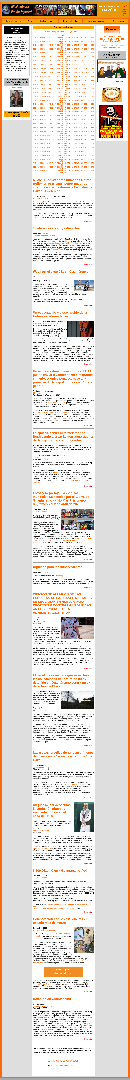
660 (65, 165)
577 (89, 147)
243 (41, 84)
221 (34, 80)
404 (44, 116)
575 (82, 147)
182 (37, 73)
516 (85, 135)
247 (54, 84)
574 (78, 147)
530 (65, 139)
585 (48, 151)
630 (65, 159)
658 (92, 163)
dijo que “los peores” (62, 418)
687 (54, 171)
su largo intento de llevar (42, 848)
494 (78, 132)
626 (51, 159)
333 (75, 100)
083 (41, 53)
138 (92, 61)
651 (68, 163)
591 (68, 151)
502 (37, 135)
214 (78, 76)
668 (58, 167)
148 (58, 65)
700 (65, 173)
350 (65, 104)
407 (54, 116)
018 (92, 37)
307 (54, 96)
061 (34, 49)
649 (61, 163)
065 (48, 49)
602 (37, 155)
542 (37, 143)
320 (65, 98)
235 (82, 80)
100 (65, 55)
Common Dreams (42, 767)
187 (54, 73)
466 (51, 128)
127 (54, 61)
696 (85, 171)
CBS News (37, 393)
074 (78, 49)
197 (89, 73)
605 (48, 155)
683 (41, 171)
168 (58, 69)
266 (51, 88)
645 (48, 163)
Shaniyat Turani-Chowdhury (43, 984)
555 (82, 143)
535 (82, 139)
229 (61, 80)
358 (92, 104)
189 (61, 73)
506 (51, 135)
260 (65, 86)
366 (51, 108)
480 (65, 130)
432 (72, 120)
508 (58, 135)
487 (54, 132)
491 (68, 132)
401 (34, 116)
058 (92, 45)
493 (75, 132)
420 (65, 118)
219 (61, 78)
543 (41, 143)
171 (68, 69)
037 (89, 41)
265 (48, 88)
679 (61, 169)
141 (34, 65)
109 (61, 57)
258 (92, 84)
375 (82, 108)
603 (41, 155)
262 (37, 88)
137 (89, 61)
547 (54, 143)
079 (61, 51)
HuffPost (36, 457)
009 (61, 37)
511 (68, 135)
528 (58, 139)
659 (61, 165)
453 (75, 124)
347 (54, 104)
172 (72, 69)
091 (68, 53)
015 (82, 37)
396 (85, 112)
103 (41, 57)
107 (54, 57)
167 (54, 69)
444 (44, 124)
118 (92, 57)
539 (61, 141)
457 (89, 124)
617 (89, 155)
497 (89, 132)
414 (78, 116)
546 (51, 143)
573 (75, 147)
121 (34, 61)
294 (78, 92)
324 (44, 100)
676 (85, 167)
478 (92, 128)
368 (58, 108)
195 (82, 73)
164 (44, 69)
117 (89, 57)
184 (44, 73)
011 (68, 37)
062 (37, 49)
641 (34, 163)
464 (44, 128)
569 (61, 147)
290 (65, 92)
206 (51, 76)
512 (72, 135)
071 (68, 49)
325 (48, 100)
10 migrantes (55, 472)
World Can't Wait (39, 542)
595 (82, 151)
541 (34, 143)
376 (85, 108)
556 (85, 143)
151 (68, 65)
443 (41, 124)
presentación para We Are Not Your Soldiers (64, 243)
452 (72, 124)
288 (58, 92)
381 (34, 112)
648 (58, 163)
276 (85, 88)
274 (78, 88)
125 (48, 61)
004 (44, 37)
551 (68, 143)
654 (78, 163)
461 (34, 128)
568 (58, 147)
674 (78, 167)
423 (41, 120)
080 (65, 51)
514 (78, 135)
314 (78, 96)
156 (85, 65)
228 (58, 80)
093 (75, 53)
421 (34, 120)
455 (82, 124)
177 (89, 69)
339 (61, 102)
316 (85, 96)
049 (61, 45)
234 (78, 80)
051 (68, 45)
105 (48, 57)
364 (44, 108)
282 (37, 92)
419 (61, 118)
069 (61, 49)
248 (58, 84)
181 (34, 73)
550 (65, 143)
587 (54, 151)
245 (48, 84)
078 (92, 49)
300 (65, 94)
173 (75, 69)
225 (48, 80)
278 (92, 88)
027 (54, 41)
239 (61, 82)
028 (58, 41)
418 (92, 116)
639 (61, 161)
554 (78, 143)
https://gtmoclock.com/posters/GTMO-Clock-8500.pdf (53, 908)
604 (44, 155)
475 (82, 128)
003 (41, 37)
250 (65, 84)
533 (75, 139)
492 (72, 132)
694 (78, 171)
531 (68, 139)
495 (82, 132)
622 (37, 159)
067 (54, 49)
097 (89, 53)
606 (51, 155)
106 (51, 57)
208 (58, 76)
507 (54, 135)
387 (54, 112)
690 (65, 171)
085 (48, 53)
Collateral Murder (57, 249)
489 (61, 132)
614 (78, 155)
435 (82, 120)
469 (61, 128)
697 (89, 171)
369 (61, 108)
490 (65, 132)
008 (58, 37)
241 (34, 84)
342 (37, 104)
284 (44, 92)
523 (41, 139)
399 (61, 114)
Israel (74, 784)
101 (34, 57)
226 (51, 80)
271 (68, 88)
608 (58, 155)
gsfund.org (59, 576)
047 (54, 45)
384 (44, 112)
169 (61, 69)
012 (72, 37)
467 (54, 128)
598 (92, 151)
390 (65, 112)
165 (48, 69)
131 (68, 61)
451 (68, 124)
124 (44, 61)
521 (34, 139)
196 (85, 73)
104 (44, 57)
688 (58, 171)
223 (41, 80)
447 (54, 124)
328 (58, 100)
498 (92, 132)
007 (54, 37)
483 (41, 132)
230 (65, 80)
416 (85, 116)
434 (78, 120)
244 (44, 84)
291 (68, 92)
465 (48, 128)
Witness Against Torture (79, 541)
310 (65, 96)
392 (72, 112)
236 (85, 80)
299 (61, 94)
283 (41, 92)
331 (68, 100)
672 (72, 167)
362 (37, 108)
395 (82, 112)
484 (44, 132)
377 (89, 108)
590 (65, 151)
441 (34, 124)
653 (75, 163)
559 (61, 145)
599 (61, 153)
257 (89, 84)
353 (75, 104)
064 (44, 49)
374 (78, 108)
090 (65, 53)
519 (61, 137)
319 (61, 98)
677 (89, 167)
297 (89, 92)
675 (82, 167)
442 (37, 124)
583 (41, 151)
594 (78, 151)
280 (65, 90)
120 (65, 59)
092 (72, 53)
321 (34, 100)
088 (58, 53)
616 (85, 155)
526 (51, 139)
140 (65, 63)
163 (41, 69)
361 (34, 108)
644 (44, 163)
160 (65, 67)
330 (65, 100)
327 (54, 100)
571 (68, 147)
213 (75, 76)
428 (58, 120)
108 (58, 57)
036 (85, 41)
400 (65, 114)
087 (54, 53)
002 (37, 37)
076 (85, 49)
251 (68, 84)
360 (65, 106)
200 (65, 75)
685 (48, 171)
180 (65, 71)
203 (41, 76)
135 (82, 61)
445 (48, 124)
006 (51, 37)
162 (37, 69)
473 (75, 128)
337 (89, 100)
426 (51, 120)
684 (44, 171)
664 (44, 167)
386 (51, 112)
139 (61, 63)
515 (82, 135)
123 (41, 61)
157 (89, 65)
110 (65, 57)
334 (78, 100)
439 (61, 122)
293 (75, 92)
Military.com (40, 622)
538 (92, 139)
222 (37, 80)
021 (34, 41)
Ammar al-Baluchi (40, 854)
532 (72, 139)
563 (41, 147)
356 (85, 104)
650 (65, 163)
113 (75, 57)
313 (75, 96)
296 (85, 92)
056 (85, 45)
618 (92, 155)
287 (54, 92)
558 (92, 143)
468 (58, 128)
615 (82, 155)
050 (65, 45)
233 (75, 80)
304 (44, 96)
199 (61, 75)
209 (61, 76)
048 (58, 45)
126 (51, 61)
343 (41, 104)
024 (44, 41)
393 (75, 112)
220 (65, 78)
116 (85, 57)
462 (37, 128)
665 (48, 167)
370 (65, 108)
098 (92, 53)
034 (78, 41)
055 (82, 45)
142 (37, 65)
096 (85, 53)
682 (37, 171)
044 (44, 45)
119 (61, 59)
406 (51, 116)
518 (92, 135)
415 (82, 116)
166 (51, 69)
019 (61, 39)
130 (65, 61)
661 (34, 167)
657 (89, 163)
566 (51, 147)
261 (34, 88)
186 (51, 73)
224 (44, 80)
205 (48, 76)
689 (61, 171)
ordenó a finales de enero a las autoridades (55, 412)
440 (65, 122)
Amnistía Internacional (83, 539)
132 (72, 61)
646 (51, 163)
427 (54, 120)
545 (48, 143)
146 (51, 65)
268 (58, 88)
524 (44, 139)
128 (58, 61)
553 (75, 143)
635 (82, 159)
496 (85, 132)
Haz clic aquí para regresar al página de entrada (63, 32)
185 (48, 73)
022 (37, 41)
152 (72, 65)
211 (68, 76)
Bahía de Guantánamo (56, 403)
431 (68, 120)
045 (48, 45)
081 (34, 53)
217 (89, 76)
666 (51, 167)
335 (82, 100)
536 (85, 139)
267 (54, 88)
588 (58, 151)
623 (41, 159)
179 (61, 71)
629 (61, 159)
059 (61, 47)
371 (68, 108)
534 (78, 139)
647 (54, 163)
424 (44, 120)
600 (65, 153)
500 (65, 134)
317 (89, 96)
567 (54, 147)
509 (61, 135)
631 (68, 159)
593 (75, 151)
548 (58, 143)
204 (44, 76)
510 (65, 135)
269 (61, 88)
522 (37, 139)
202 (37, 76)
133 (75, 61)
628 (58, 159)
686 (51, 171)
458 (92, 124)
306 (51, 96)
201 (34, 76)
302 (37, 96)
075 (82, 49)
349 (61, 104)
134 (78, 61)
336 (85, 100)
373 (75, 108)
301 (34, 96)
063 (41, 49)
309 (61, 96)
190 (65, 73)
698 (92, 171)
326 (51, 100)
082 (37, 53)
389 (61, 112)
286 (51, 92)
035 (82, 41)
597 (89, 151)
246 (51, 84)
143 (41, 65)
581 (34, 151)
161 (34, 69)
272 (72, 88)
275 (82, 88)
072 (72, 49)
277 (89, 88)
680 (65, 169)
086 (51, 53)
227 (54, 80)
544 (44, 143)
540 (65, 141)
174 (78, 69)
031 (68, 41)
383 (41, 112)
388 (58, 112)
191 (68, 73)
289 (61, 92)
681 (34, 171)
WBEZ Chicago (39, 709)
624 (44, 159)
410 (65, 116)
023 (41, 41)
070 (65, 49)
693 (75, 171)
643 (41, 163)
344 (44, 104)
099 (61, 55)
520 (65, 137)
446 (51, 124)
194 (78, 73)
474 (78, 128)
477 (89, 128)
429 (61, 120)
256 (85, 84)
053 (75, 45)
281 (34, 92)
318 (92, 96)
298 (92, 92)
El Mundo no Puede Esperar (44, 235)
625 (48, 159)
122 (37, 61)
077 (89, 49)
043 (41, 45)
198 (92, 73)
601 (34, 155)
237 (89, 80)
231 (68, 80)
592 (72, 151)
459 (61, 126)
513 (75, 135)
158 (92, 65)
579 (61, 149)
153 (75, 65)
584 (44, 151)
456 (85, 124)
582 (37, 151)
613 (75, 155)
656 (85, 163)
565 (48, 147)
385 (48, 112)
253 (75, 84)
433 (75, 120)
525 (48, 139)
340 (65, 102)
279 (61, 90)
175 (82, 69)
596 (85, 151)
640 (65, 161)
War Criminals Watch (41, 198)
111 (68, 57)
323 (41, 100)
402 (37, 116)
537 (89, 139)
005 (48, 37)
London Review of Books (42, 1006)
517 (89, 135)
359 (61, 106)
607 (54, 155)
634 (78, 159)
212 (72, 76)
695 (82, 171)
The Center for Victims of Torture (45, 323)
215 (82, 76)
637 (89, 159)
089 (61, 53)
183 (41, 73)
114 (78, 57)
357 (89, 104)
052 (72, 45)
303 (41, 96)
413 (75, 116)
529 (61, 139)
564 (44, 147)
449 (61, 124)
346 (51, 104)
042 (37, 45)
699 (61, 173)
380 (65, 110)
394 (78, 112)
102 (37, 57)
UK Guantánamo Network (59, 541)
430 (65, 120)
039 (61, 43)
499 (61, 134)
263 (41, 88)
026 (51, 41)
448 (58, 124)
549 (61, 143)
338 (92, 100)
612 (72, 155)
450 (65, 124)
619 (61, 157)
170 (65, 69)
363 (41, 108)
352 (72, 104)
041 (34, 45)
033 (75, 41)
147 (54, 65)
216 (85, 76)
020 (65, 39)
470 (65, 128)
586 (51, 151)
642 (37, 163)
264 (44, 88)
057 (89, 45)
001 (34, 37)
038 (92, 41)
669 (61, 167)
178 (92, 69)
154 (78, 65)
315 (82, 96)
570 (65, 147)
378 (92, 108)
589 (61, 151)
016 (85, 37)
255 (82, 84)
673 (75, 167)
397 (89, 112)
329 (61, 100)
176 (85, 69)
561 (34, 147)
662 (37, 167)
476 (85, 128)
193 (75, 73)
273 (75, 88)
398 (92, 112)
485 (48, 132)
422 (37, 120)
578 (92, 147)
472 (72, 128)
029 (61, 41)
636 (85, 159)
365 (48, 108)
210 (65, 76)
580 (65, 149)
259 (61, 86)
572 (72, 147)
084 (44, 53)
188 (58, 73)
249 (61, 84)
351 (68, 104)
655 (82, 163)
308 (58, 96)
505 (48, 135)
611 (68, 155)
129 (61, 61)
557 (89, 143)
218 (92, 76)
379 (61, 110)
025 (48, 41)
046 (51, 45)
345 (48, 104)
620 (65, 157)
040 (65, 43)
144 (44, 65)
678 (92, 167)
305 (48, 96)
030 (65, 41)
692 (72, 171)
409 (61, 116)
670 (65, 167)
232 (72, 80)
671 (68, 167)
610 (65, 155)
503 (41, 135)
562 (37, 147)
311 (68, 96)
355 (82, 104)
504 (44, 135)
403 (41, 116)
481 (34, 132)
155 (82, 65)
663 (41, 167)
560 (65, 145)
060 (65, 47)
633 (75, 159)
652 (72, 163)
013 (75, 37)
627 (54, 159)
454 (78, 124)
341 (34, 104)
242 (37, 84)
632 (72, 159)
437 (89, 120)
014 (78, 37)
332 (72, 100)
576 (85, 147)
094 (78, 53)
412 (72, 116)
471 (68, 128)
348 (58, 104)
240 (65, 82)
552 (72, 143)
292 (72, 92)
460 (65, 126)
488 (58, 132)
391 (68, 112)
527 (54, 139)
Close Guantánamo (40, 541)
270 (65, 88)
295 (82, 92)
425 (48, 120)
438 (92, 120)
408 (58, 116)
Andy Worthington (40, 511)
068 (58, 49)
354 (78, 104)
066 (51, 49)
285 (48, 92)
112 (72, 57)
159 (61, 67)
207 (54, 76)
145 (48, 65)
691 (68, 171)
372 (72, 108)
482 (37, 132)
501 (34, 135)
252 (72, 84)
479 (61, 130)
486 (51, 132)
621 (34, 159)
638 (92, 159)
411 (68, 116)
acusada (70, 740)
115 (82, 57)
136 (85, 61)
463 (41, 128)
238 (92, 80)
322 (37, 100)
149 (61, 65)
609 (61, 155)
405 (48, 116)
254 (78, 84)
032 (72, 41)
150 (65, 65)
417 (89, 116)
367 (54, 108)
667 (54, 167)
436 (85, 120)
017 (89, 37)
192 (72, 73)
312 (72, 96)
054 (78, 45)
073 (75, 49)
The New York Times (41, 831)
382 (37, 112)
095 (82, 53)
